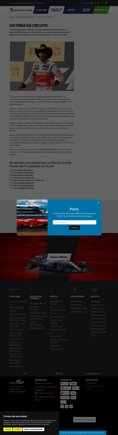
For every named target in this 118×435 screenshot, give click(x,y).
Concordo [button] (8, 429)
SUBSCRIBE (74, 228)
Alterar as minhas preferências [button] (33, 429)
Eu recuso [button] (18, 429)
